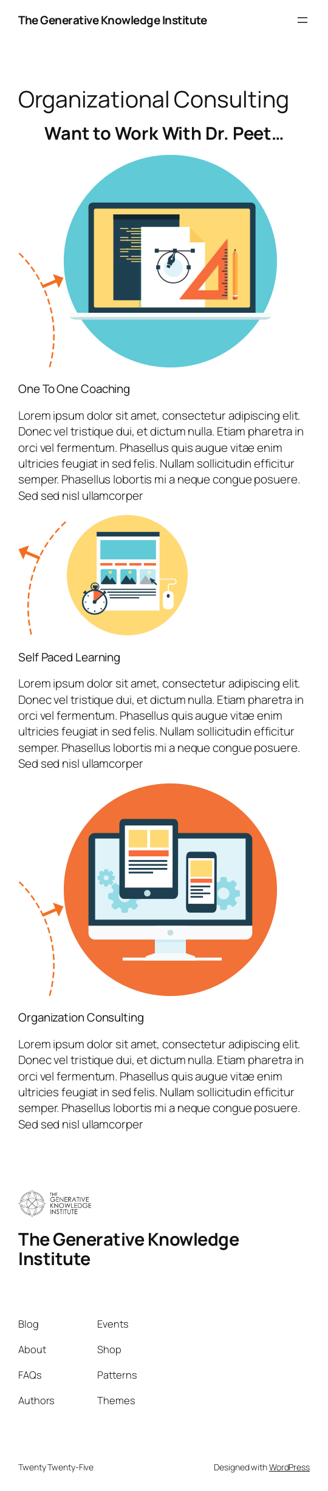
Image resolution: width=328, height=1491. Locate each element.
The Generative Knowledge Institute (112, 20)
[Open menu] (302, 20)
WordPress (289, 1467)
